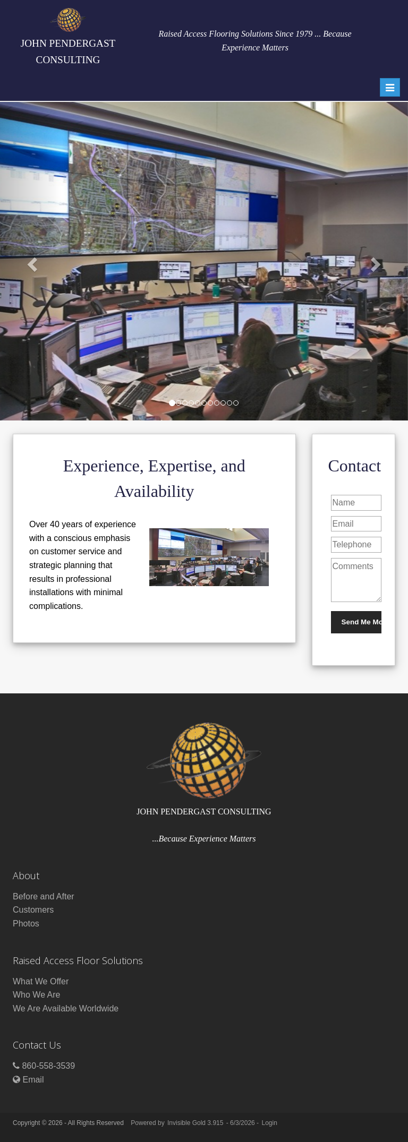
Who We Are (37, 994)
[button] (30, 261)
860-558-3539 (48, 1065)
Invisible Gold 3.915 (196, 1123)
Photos (26, 923)
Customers (33, 909)
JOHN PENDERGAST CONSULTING (68, 36)
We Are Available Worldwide (65, 1008)
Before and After (43, 896)
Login (269, 1123)
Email (33, 1079)
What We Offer (41, 981)
